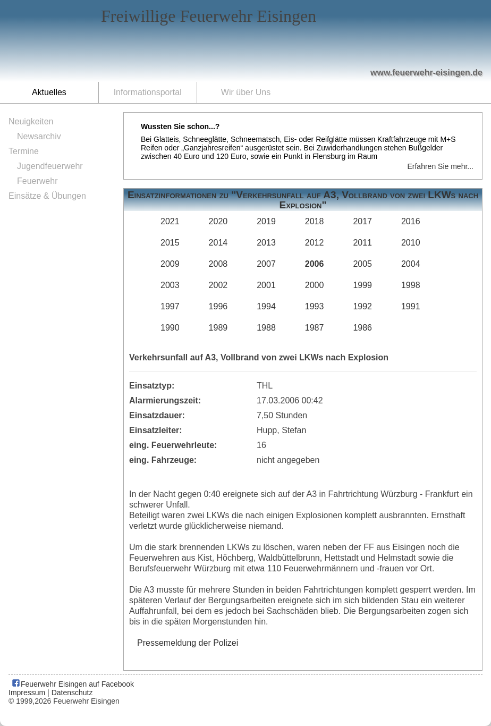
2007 (266, 263)
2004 (410, 263)
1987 (314, 327)
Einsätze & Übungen (47, 195)
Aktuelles (49, 92)
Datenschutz (72, 692)
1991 (410, 306)
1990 (170, 327)
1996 (218, 306)
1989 (218, 327)
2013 (266, 242)
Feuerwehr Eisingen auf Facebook (72, 684)
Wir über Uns (245, 92)
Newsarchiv (39, 136)
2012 (314, 242)
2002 (218, 285)
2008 (218, 263)
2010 (410, 242)
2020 (218, 221)
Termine (24, 151)
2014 (218, 242)
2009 (170, 263)
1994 (266, 306)
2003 (170, 285)
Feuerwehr (37, 180)
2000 (314, 285)
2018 (314, 221)
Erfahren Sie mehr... (440, 166)
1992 (362, 306)
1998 (410, 285)
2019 (266, 221)
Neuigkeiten (31, 121)
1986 (362, 327)
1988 (266, 327)
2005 (362, 263)
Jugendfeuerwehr (50, 166)
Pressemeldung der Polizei (187, 642)
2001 (266, 285)
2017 (362, 221)
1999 (362, 285)
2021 (170, 221)
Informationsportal (148, 92)
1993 (314, 306)
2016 (410, 221)
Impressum (27, 692)
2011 (362, 242)
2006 (314, 263)
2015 (170, 242)
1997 (170, 306)
